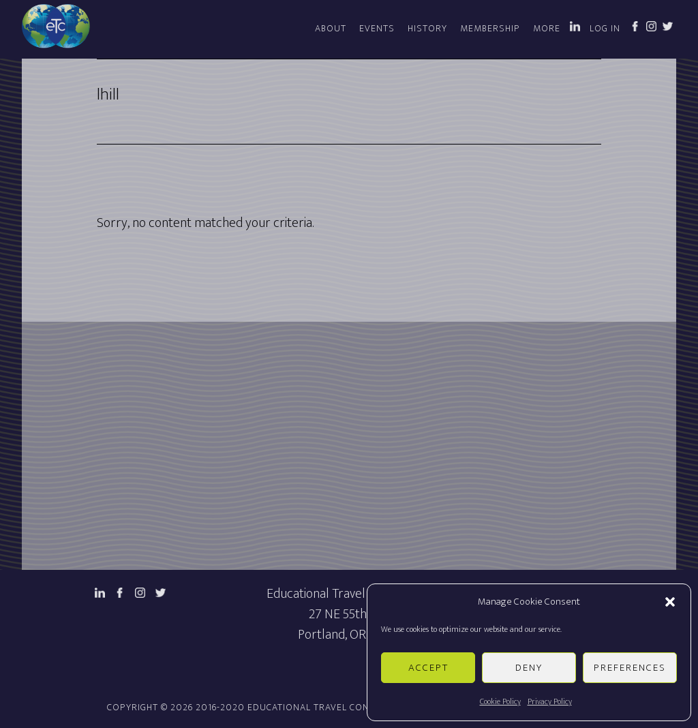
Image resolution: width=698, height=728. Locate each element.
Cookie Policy (500, 701)
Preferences (630, 667)
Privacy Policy (550, 701)
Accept (428, 667)
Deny (529, 667)
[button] (670, 602)
